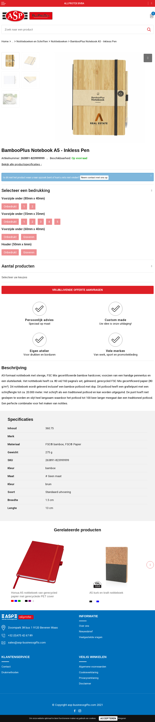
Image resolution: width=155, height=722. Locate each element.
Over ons (84, 625)
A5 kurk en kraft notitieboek (106, 592)
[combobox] (73, 29)
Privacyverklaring (89, 677)
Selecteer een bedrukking (26, 190)
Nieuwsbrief (86, 631)
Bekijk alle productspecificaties (22, 164)
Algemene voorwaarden (92, 666)
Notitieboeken (58, 41)
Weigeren (122, 718)
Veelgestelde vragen (90, 637)
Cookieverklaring (88, 672)
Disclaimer (85, 683)
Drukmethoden (10, 672)
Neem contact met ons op (94, 177)
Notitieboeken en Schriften (31, 41)
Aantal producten (18, 266)
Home (5, 41)
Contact (6, 666)
